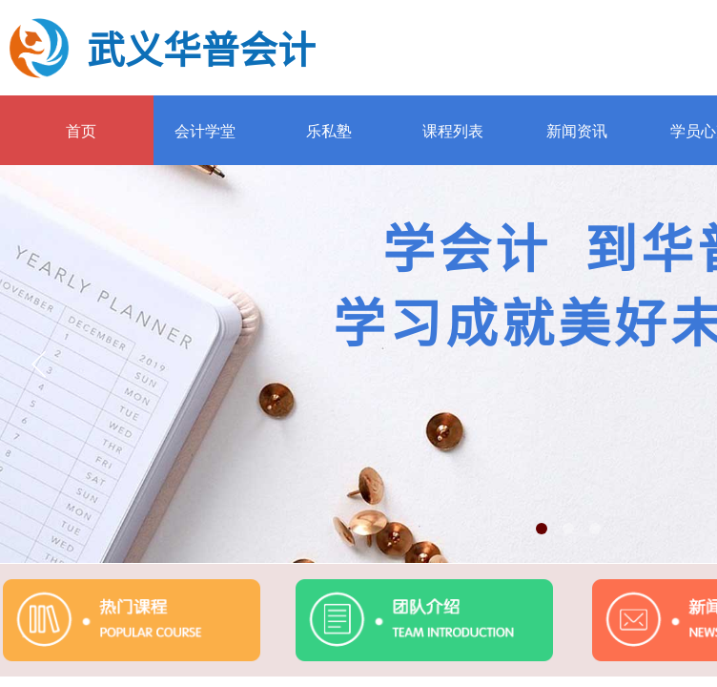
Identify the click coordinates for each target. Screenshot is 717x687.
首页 (81, 131)
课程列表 (452, 131)
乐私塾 (329, 131)
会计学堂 (205, 131)
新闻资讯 (576, 131)
